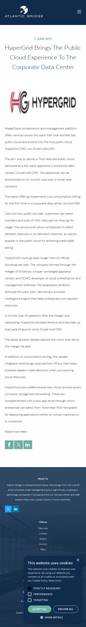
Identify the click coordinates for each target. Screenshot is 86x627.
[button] (53, 617)
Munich (43, 544)
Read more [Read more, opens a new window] (55, 580)
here (23, 431)
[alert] (53, 589)
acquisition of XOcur (56, 285)
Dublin (43, 539)
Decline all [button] (66, 609)
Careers (19, 612)
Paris (43, 549)
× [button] (77, 560)
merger (9, 271)
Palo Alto (43, 528)
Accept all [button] (40, 609)
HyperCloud (13, 128)
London (43, 533)
